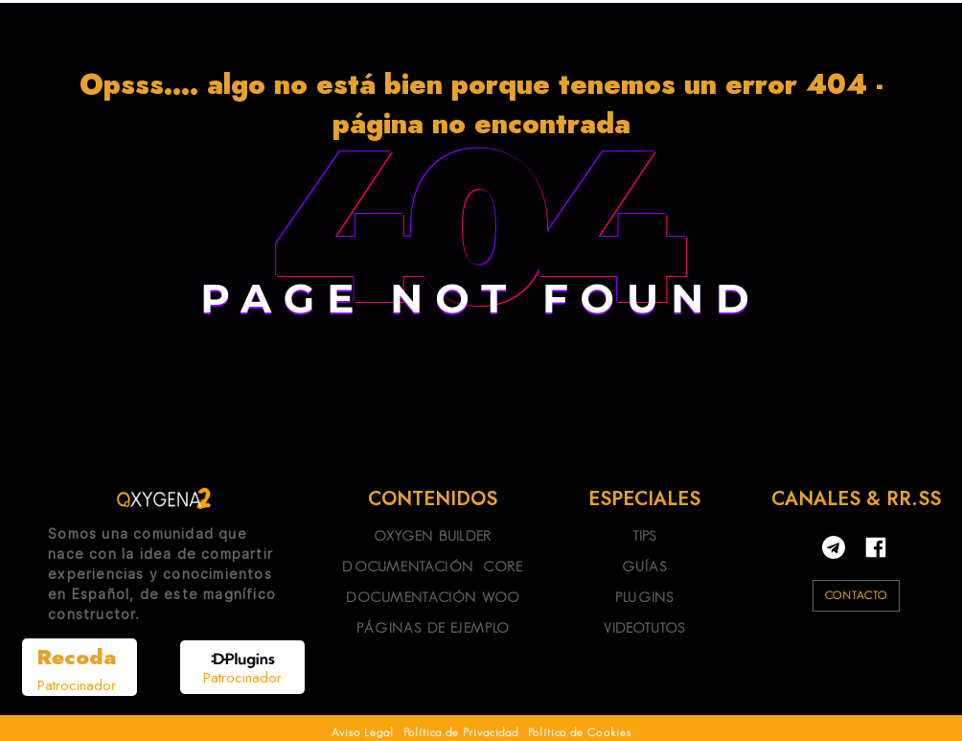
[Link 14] (243, 670)
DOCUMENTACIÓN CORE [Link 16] (432, 566)
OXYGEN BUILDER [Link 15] (433, 535)
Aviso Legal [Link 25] (363, 732)
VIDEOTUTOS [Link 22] (645, 627)
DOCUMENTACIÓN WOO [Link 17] (432, 597)
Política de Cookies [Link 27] (579, 732)
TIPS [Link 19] (644, 535)
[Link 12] (164, 498)
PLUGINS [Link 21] (644, 597)
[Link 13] (79, 667)
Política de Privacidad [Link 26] (460, 732)
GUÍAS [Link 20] (645, 566)
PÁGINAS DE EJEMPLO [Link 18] (433, 627)
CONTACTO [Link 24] (856, 595)
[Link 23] (875, 547)
